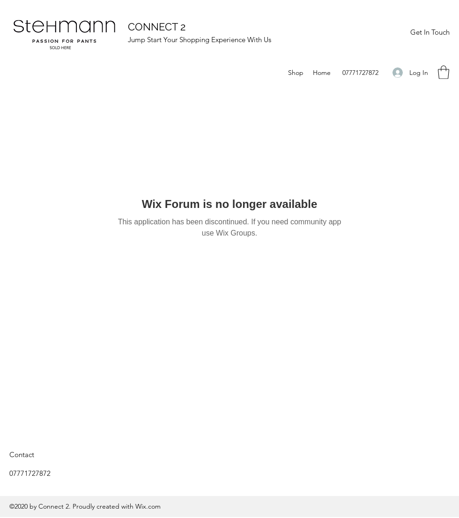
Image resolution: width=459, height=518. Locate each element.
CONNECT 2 (156, 27)
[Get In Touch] (430, 32)
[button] (443, 72)
